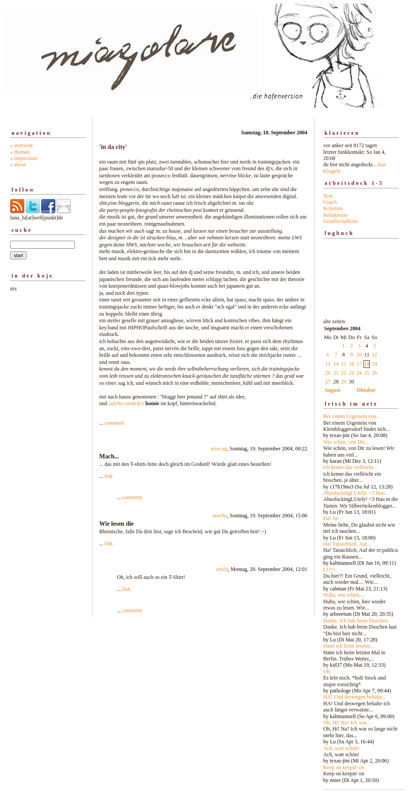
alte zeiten (361, 548)
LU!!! (329, 570)
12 (374, 355)
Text (328, 196)
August (332, 390)
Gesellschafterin (340, 221)
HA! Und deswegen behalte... (354, 697)
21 (336, 373)
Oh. (327, 671)
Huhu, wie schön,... (343, 595)
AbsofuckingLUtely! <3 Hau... (356, 493)
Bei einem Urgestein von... (351, 416)
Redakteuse (335, 215)
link (108, 476)
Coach (330, 202)
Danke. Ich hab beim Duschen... (357, 620)
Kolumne (333, 208)
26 (374, 373)
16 (351, 364)
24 (359, 373)
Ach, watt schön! (341, 748)
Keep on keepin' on (343, 767)
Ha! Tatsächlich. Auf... (347, 544)
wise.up (219, 449)
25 (366, 373)
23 (351, 373)
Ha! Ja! (331, 518)
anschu (220, 515)
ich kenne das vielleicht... (350, 467)
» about (18, 164)
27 (327, 382)
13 (327, 364)
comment (114, 423)
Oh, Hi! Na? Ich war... (347, 722)
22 (343, 373)
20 (327, 373)
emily (222, 569)
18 (366, 364)
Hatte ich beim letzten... (348, 646)
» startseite (21, 145)
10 (359, 355)
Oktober (365, 390)
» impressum (24, 158)
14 (336, 364)
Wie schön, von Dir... (345, 442)
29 (343, 382)
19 (374, 364)
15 (343, 364)
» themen (20, 152)
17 (359, 364)
